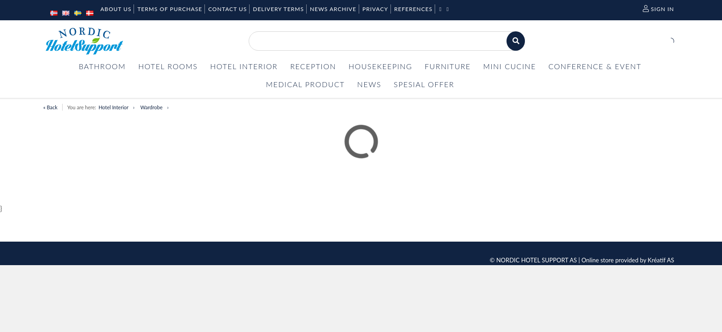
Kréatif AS (661, 260)
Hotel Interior (113, 107)
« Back (50, 107)
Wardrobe (151, 107)
